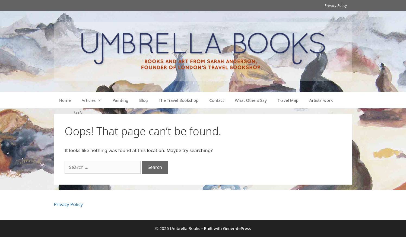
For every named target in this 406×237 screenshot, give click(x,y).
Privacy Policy (336, 5)
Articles (94, 100)
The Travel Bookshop (178, 100)
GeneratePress (237, 228)
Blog (143, 100)
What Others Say (251, 100)
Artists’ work (321, 100)
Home (65, 100)
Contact (216, 100)
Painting (120, 100)
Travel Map (288, 100)
